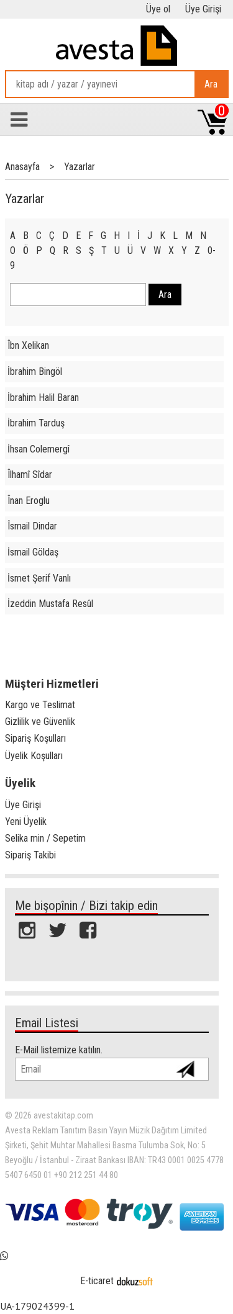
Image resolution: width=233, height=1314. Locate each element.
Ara (210, 84)
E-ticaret (97, 1281)
